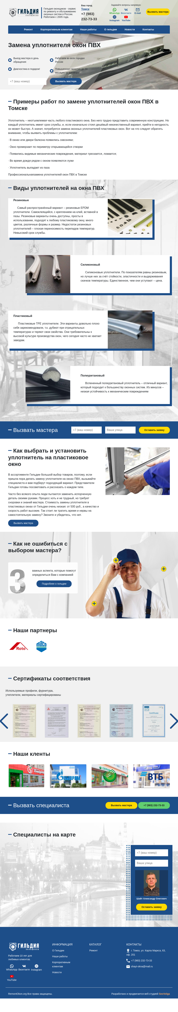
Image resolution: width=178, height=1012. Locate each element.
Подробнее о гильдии (54, 583)
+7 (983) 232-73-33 (89, 16)
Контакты (148, 29)
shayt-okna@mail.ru (142, 966)
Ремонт (93, 950)
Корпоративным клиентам (56, 29)
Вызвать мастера (157, 11)
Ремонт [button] (28, 29)
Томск (85, 9)
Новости (130, 29)
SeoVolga (164, 993)
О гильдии (110, 29)
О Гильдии (58, 950)
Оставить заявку (154, 430)
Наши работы (88, 29)
